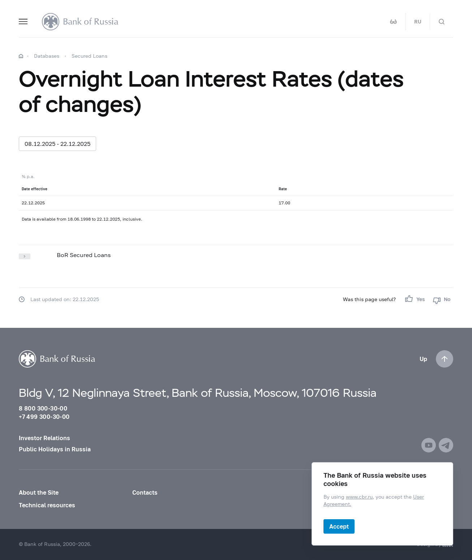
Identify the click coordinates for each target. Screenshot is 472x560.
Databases (46, 56)
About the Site (39, 492)
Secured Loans (89, 56)
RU (417, 22)
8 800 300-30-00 (43, 408)
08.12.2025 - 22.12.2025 (57, 143)
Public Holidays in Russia (55, 449)
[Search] (442, 22)
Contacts (145, 492)
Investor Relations (44, 438)
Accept (339, 526)
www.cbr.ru (359, 497)
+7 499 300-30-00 (44, 416)
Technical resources (47, 505)
